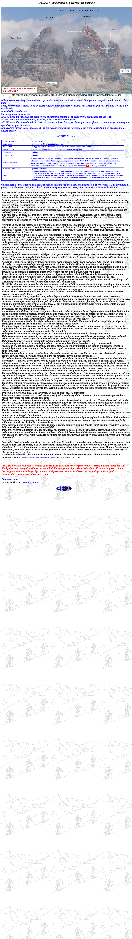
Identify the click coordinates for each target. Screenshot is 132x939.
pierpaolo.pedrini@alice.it (49, 457)
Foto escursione (10, 479)
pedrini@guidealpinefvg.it (30, 457)
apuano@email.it (30, 482)
